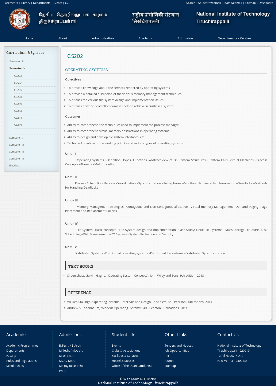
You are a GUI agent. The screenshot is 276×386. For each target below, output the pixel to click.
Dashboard (266, 3)
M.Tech (64, 350)
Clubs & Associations (126, 350)
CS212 (18, 111)
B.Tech (63, 345)
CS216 (18, 124)
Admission (185, 38)
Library (25, 3)
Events (57, 3)
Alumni (169, 361)
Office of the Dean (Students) (132, 366)
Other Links (176, 334)
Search (190, 3)
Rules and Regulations (21, 361)
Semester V (16, 137)
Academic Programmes (22, 345)
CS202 (18, 76)
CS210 (18, 104)
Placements (10, 3)
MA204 (18, 82)
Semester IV (17, 68)
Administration (103, 38)
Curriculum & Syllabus (25, 53)
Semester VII (16, 151)
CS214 (18, 117)
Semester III (16, 61)
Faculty (11, 356)
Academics (16, 334)
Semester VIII (17, 158)
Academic (146, 38)
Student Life (123, 334)
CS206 (18, 90)
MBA (71, 361)
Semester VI (16, 144)
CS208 (18, 97)
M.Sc (62, 356)
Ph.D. (62, 371)
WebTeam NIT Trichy (139, 379)
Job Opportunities (177, 350)
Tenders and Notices (179, 345)
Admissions (70, 334)
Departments (41, 3)
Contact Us (228, 334)
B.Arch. (76, 345)
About (62, 38)
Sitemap (250, 3)
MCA (62, 361)
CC (67, 3)
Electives (14, 165)
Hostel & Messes (123, 361)
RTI (167, 356)
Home (28, 38)
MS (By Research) (71, 366)
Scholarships (15, 366)
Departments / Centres (235, 38)
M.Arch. (77, 350)
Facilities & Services (125, 356)
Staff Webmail (233, 3)
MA (71, 356)
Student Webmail (209, 3)
